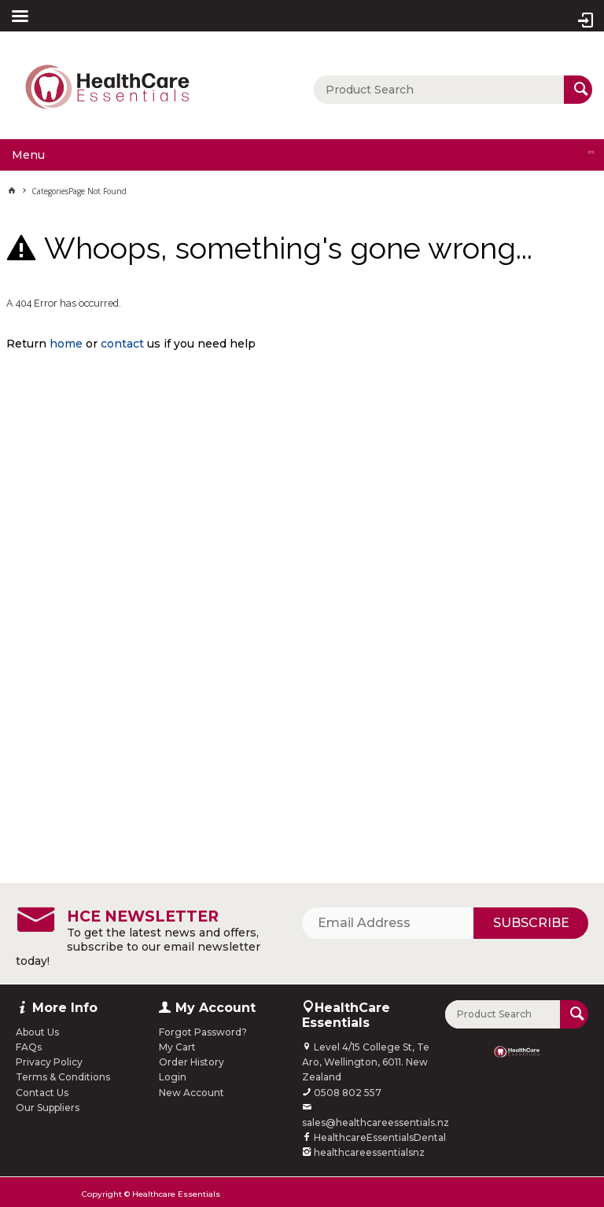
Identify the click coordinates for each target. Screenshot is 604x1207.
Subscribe (531, 922)
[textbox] (439, 89)
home (66, 344)
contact (122, 344)
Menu (28, 155)
